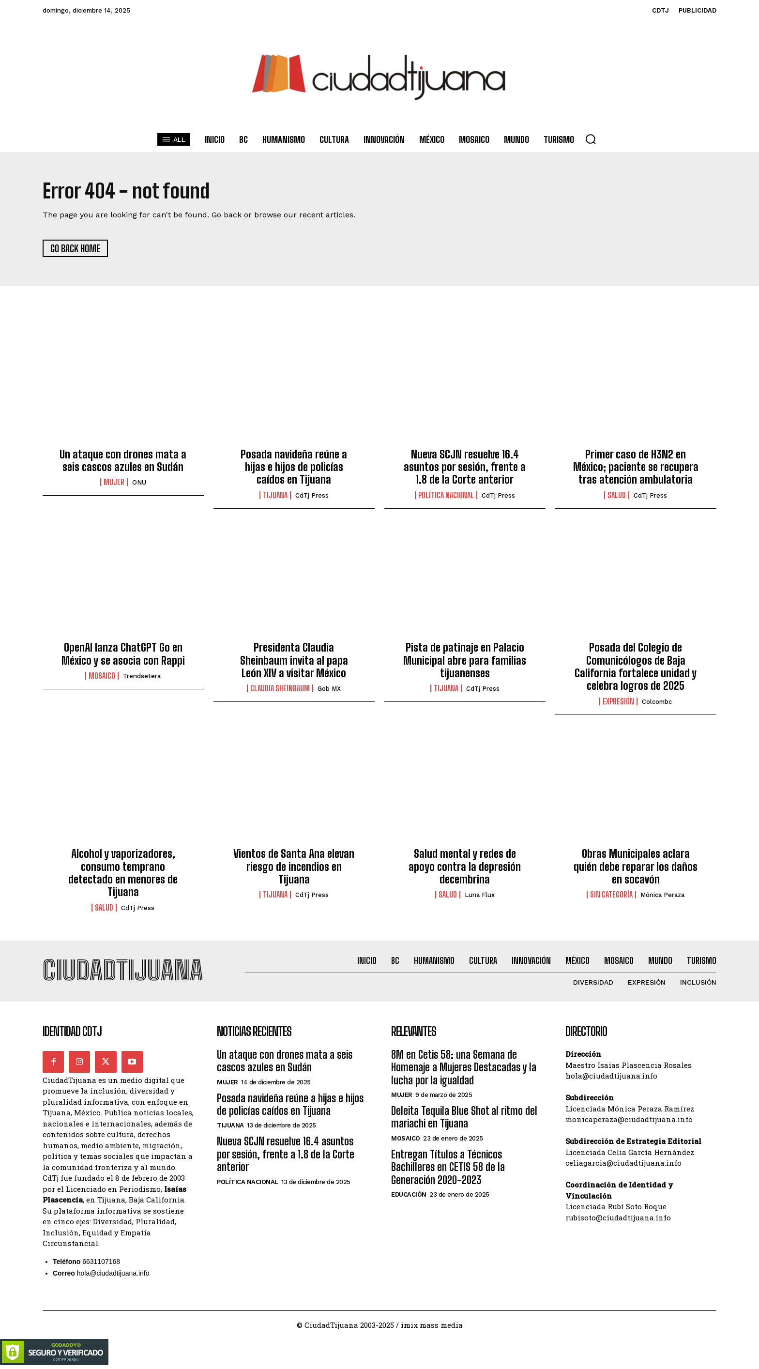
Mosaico (102, 676)
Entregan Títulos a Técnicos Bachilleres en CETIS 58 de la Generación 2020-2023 (448, 1167)
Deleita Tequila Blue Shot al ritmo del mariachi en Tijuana (464, 1118)
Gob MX (329, 689)
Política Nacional (446, 496)
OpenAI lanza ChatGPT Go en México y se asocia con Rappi (123, 654)
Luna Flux (480, 895)
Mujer (114, 483)
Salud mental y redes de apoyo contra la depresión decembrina (465, 867)
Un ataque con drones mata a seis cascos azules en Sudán (123, 460)
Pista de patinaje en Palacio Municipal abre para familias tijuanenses (464, 660)
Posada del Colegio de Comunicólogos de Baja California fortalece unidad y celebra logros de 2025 (636, 667)
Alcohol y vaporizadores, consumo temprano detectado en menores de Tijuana (123, 873)
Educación (408, 1195)
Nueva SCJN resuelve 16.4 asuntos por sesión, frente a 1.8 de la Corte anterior (465, 467)
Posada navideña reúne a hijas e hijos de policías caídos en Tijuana (294, 467)
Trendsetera (142, 676)
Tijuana (275, 496)
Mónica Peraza (662, 895)
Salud (616, 496)
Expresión (618, 702)
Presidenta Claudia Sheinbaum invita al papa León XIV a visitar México (294, 660)
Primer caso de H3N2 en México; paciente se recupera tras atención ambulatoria (635, 467)
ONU (139, 483)
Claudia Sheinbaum (280, 689)
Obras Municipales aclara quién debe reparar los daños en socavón (636, 867)
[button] (590, 139)
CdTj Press (312, 496)
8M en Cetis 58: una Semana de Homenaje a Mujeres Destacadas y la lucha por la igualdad (463, 1068)
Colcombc (657, 702)
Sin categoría (611, 895)
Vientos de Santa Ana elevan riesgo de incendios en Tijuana (293, 867)
